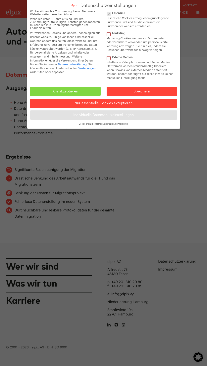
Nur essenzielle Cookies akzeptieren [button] (103, 103)
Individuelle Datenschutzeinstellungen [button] (103, 115)
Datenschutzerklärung (72, 64)
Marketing (118, 33)
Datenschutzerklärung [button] (105, 124)
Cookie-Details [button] (86, 124)
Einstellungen (86, 68)
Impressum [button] (123, 124)
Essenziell (118, 13)
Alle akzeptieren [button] (65, 91)
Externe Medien (121, 57)
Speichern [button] (141, 91)
